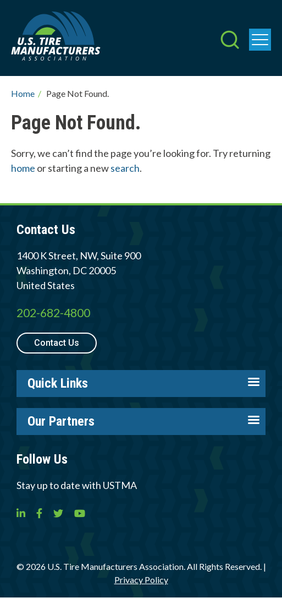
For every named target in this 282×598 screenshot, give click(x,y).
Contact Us (56, 343)
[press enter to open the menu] (260, 40)
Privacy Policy (141, 579)
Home (23, 93)
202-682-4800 (53, 312)
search (125, 168)
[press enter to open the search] (230, 41)
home (23, 168)
